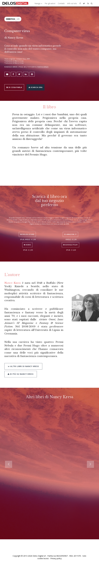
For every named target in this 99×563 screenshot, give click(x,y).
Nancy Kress (15, 37)
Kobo (27, 242)
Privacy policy (56, 558)
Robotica (10, 18)
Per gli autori (50, 3)
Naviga (38, 3)
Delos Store (27, 232)
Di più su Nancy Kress (21, 371)
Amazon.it (70, 232)
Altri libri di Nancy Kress (23, 363)
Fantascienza (42, 67)
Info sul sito (72, 3)
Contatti (61, 3)
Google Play (70, 242)
